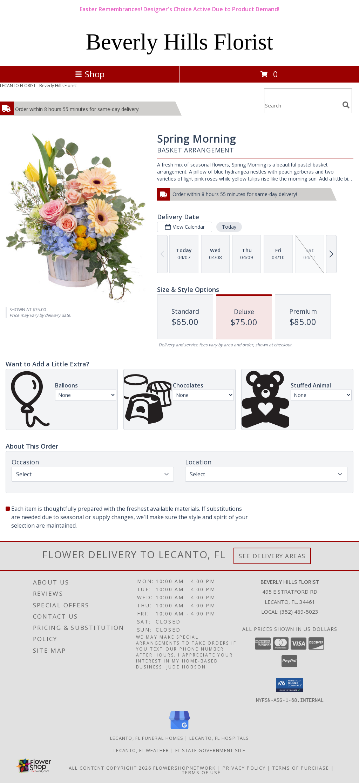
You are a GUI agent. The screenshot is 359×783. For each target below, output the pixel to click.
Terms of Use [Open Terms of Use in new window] (201, 772)
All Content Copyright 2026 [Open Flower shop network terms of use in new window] (110, 767)
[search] (346, 105)
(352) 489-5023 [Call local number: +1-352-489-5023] (299, 611)
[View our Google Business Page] (179, 729)
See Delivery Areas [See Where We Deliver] (272, 556)
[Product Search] (301, 105)
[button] (289, 685)
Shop (89, 74)
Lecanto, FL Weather (141, 750)
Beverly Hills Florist (179, 41)
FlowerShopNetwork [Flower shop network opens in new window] (184, 767)
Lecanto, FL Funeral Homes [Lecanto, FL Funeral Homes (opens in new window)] (147, 738)
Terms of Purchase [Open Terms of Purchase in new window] (300, 767)
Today (229, 226)
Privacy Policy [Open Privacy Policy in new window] (244, 767)
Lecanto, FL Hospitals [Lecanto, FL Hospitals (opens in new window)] (219, 738)
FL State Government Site (210, 750)
